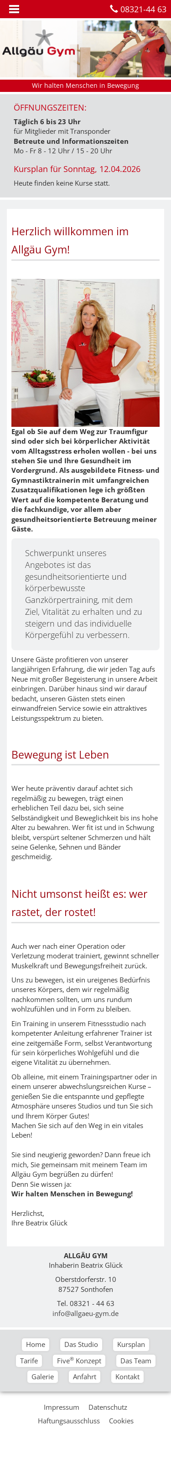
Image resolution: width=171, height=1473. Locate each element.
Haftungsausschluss (69, 1420)
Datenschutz (107, 1407)
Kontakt (127, 1376)
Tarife (29, 1360)
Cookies (121, 1420)
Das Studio (81, 1344)
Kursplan (131, 1344)
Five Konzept (79, 1360)
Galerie (42, 1376)
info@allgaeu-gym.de (85, 1313)
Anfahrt (84, 1376)
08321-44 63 (143, 9)
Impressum (61, 1407)
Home (35, 1344)
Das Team (135, 1360)
